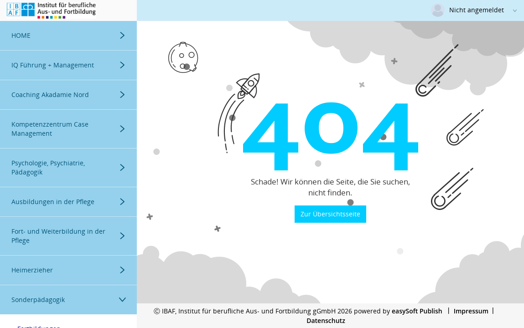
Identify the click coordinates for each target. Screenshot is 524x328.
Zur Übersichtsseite (330, 214)
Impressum (471, 311)
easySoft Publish (417, 311)
